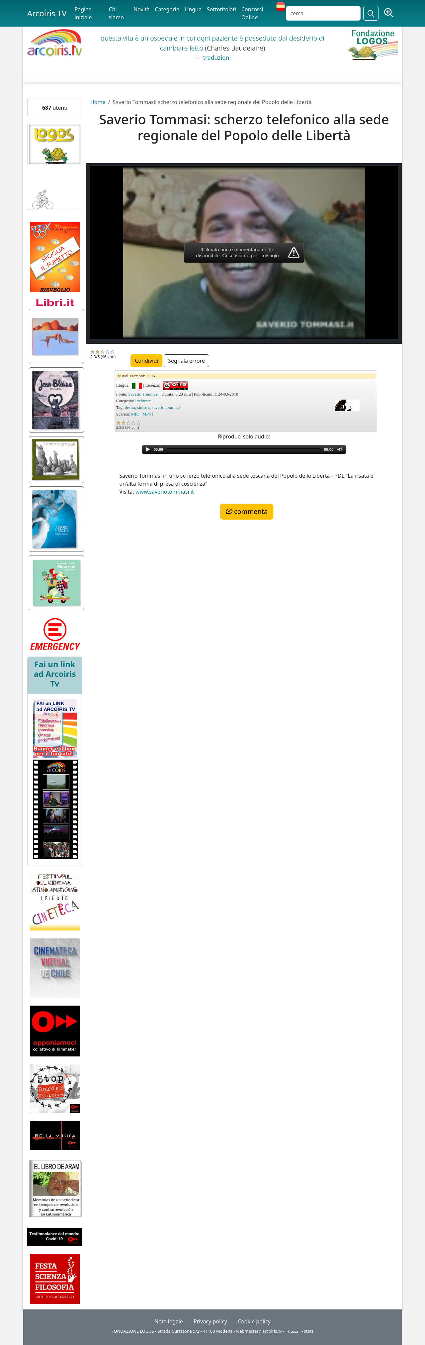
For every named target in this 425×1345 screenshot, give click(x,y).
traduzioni (216, 57)
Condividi (146, 360)
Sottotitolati (221, 9)
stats (309, 1331)
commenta (247, 511)
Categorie (167, 9)
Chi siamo (116, 13)
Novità (141, 9)
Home (98, 102)
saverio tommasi (166, 407)
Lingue (193, 9)
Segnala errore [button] (186, 360)
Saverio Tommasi (143, 394)
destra (130, 407)
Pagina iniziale (83, 13)
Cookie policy (254, 1321)
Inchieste (143, 400)
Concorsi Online (252, 13)
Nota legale (168, 1321)
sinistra (143, 407)
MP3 (135, 414)
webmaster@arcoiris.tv (259, 1331)
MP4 (146, 414)
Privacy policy (210, 1321)
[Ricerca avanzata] (389, 13)
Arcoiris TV (47, 13)
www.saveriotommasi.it (164, 491)
